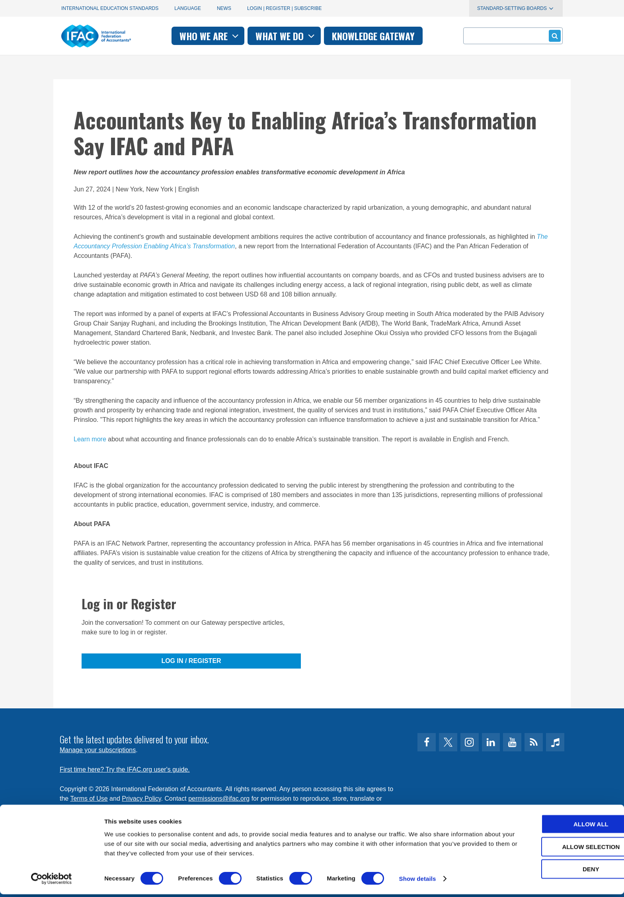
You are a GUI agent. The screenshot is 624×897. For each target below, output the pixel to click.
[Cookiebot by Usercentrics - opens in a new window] (51, 881)
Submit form (553, 35)
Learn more (90, 439)
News (224, 8)
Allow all (557, 826)
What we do (285, 36)
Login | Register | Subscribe (284, 8)
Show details (417, 881)
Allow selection (558, 849)
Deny (557, 871)
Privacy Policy (141, 798)
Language (187, 8)
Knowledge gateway (373, 36)
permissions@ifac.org (219, 798)
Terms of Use (88, 798)
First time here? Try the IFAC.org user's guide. (125, 769)
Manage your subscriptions (98, 750)
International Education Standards (109, 8)
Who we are (209, 36)
